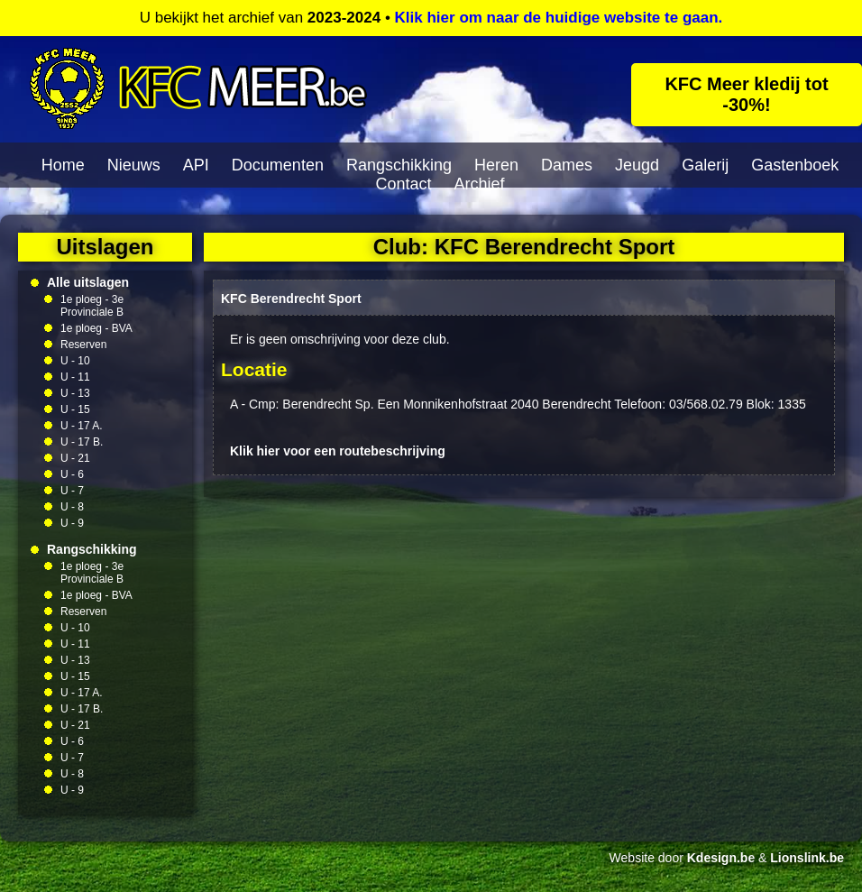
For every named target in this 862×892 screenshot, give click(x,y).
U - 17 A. (81, 425)
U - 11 (75, 377)
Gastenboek (795, 165)
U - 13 (75, 393)
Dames (566, 165)
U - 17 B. (81, 442)
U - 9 (72, 523)
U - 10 (75, 360)
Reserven (83, 344)
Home (63, 165)
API (196, 165)
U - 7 (72, 490)
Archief (479, 184)
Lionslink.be (807, 858)
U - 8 (72, 507)
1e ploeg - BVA (96, 328)
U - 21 (75, 458)
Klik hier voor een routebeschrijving (337, 451)
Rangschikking (399, 165)
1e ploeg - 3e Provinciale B (92, 305)
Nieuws (133, 165)
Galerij (705, 165)
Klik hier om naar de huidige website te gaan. (559, 17)
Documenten (278, 165)
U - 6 (72, 474)
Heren (496, 165)
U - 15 (75, 409)
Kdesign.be (721, 858)
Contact (403, 184)
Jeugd (637, 165)
